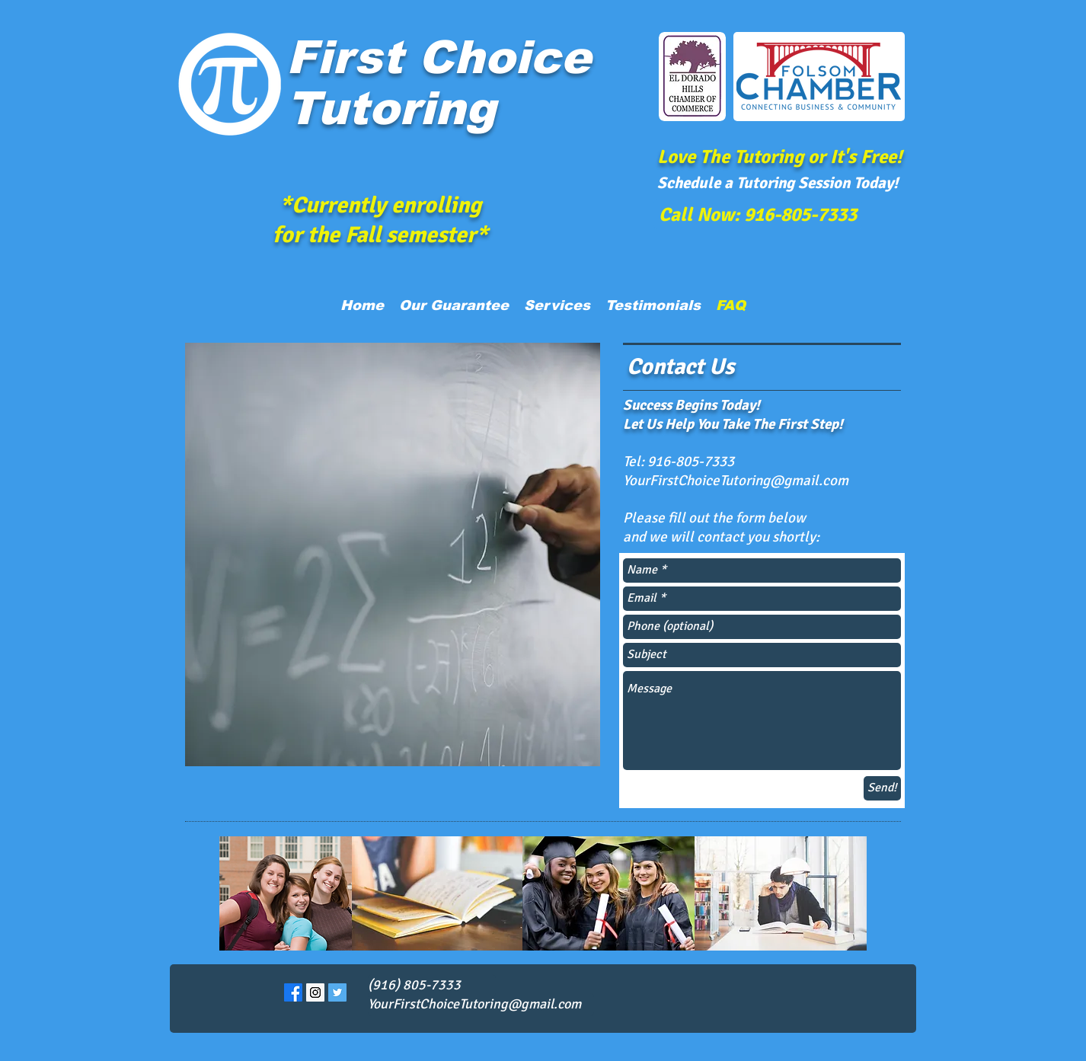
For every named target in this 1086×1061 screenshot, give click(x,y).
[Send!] (882, 788)
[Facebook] (293, 992)
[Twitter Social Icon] (337, 992)
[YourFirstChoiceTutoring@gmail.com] (481, 1004)
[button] (557, 305)
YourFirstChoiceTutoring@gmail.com (735, 480)
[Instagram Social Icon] (315, 992)
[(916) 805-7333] (432, 985)
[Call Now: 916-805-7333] (757, 214)
